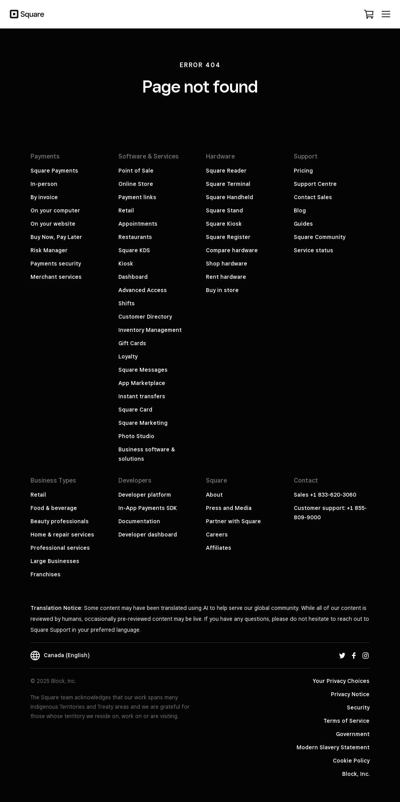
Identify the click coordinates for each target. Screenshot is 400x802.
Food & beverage (53, 508)
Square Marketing (143, 423)
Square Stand (224, 210)
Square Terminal (228, 184)
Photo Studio (136, 436)
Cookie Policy (351, 760)
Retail (126, 210)
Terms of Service (346, 721)
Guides (303, 224)
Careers (217, 534)
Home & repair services (62, 534)
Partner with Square (233, 521)
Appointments (137, 224)
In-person (43, 184)
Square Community (319, 237)
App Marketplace (141, 383)
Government (353, 734)
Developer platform (144, 495)
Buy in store (222, 290)
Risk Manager (49, 250)
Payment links (137, 197)
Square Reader (226, 171)
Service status (313, 250)
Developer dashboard (147, 534)
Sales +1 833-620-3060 (325, 495)
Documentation (139, 521)
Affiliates (218, 548)
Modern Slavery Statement (333, 747)
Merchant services (56, 277)
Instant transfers (141, 396)
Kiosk (125, 263)
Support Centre (315, 184)
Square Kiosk (224, 224)
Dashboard (133, 277)
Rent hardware (226, 277)
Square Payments (54, 171)
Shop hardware (226, 263)
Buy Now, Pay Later (56, 237)
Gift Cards (132, 343)
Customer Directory (145, 317)
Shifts (126, 303)
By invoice (44, 197)
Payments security (55, 263)
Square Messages (143, 370)
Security (358, 707)
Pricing (303, 171)
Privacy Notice (350, 694)
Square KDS (134, 250)
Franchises (45, 574)
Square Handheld (229, 197)
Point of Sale (136, 171)
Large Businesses (54, 561)
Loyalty (128, 356)
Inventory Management (150, 330)
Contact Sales (313, 197)
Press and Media (229, 508)
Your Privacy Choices (341, 681)
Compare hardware (232, 250)
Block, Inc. (356, 774)
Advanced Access (142, 290)
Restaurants (135, 237)
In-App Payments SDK (147, 508)
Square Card (135, 409)
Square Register (228, 237)
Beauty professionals (59, 521)
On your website (52, 224)
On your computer (55, 210)
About (214, 495)
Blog (300, 210)
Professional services (60, 548)
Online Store (135, 184)
